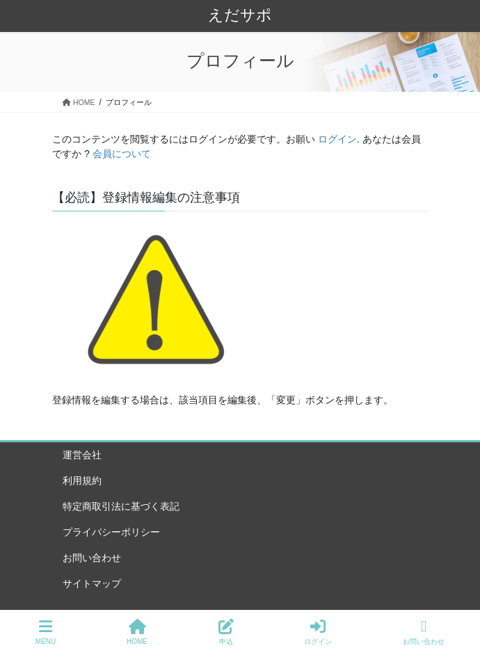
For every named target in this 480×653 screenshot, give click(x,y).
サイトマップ (92, 583)
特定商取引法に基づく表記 (121, 506)
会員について (122, 153)
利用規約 (82, 480)
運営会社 (82, 454)
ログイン (337, 139)
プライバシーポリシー (111, 532)
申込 (226, 632)
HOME (137, 632)
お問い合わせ (92, 557)
